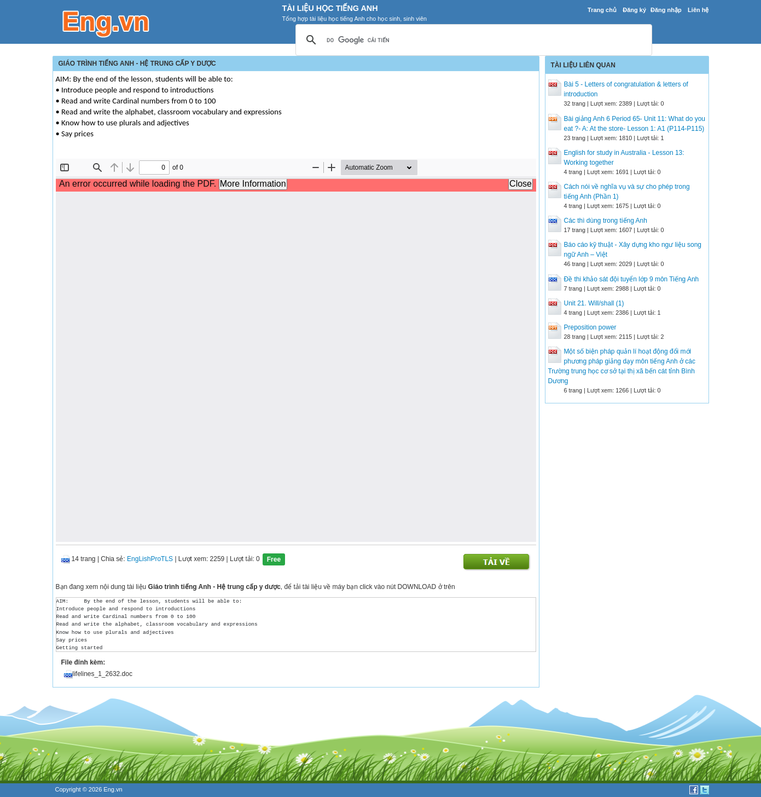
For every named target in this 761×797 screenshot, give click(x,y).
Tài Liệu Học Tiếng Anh (330, 8)
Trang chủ (602, 10)
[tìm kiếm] (472, 40)
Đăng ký (634, 10)
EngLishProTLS (150, 559)
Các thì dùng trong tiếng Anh (605, 220)
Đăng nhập (666, 10)
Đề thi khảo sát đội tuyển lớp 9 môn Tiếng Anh (631, 279)
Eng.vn (112, 789)
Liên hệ (698, 10)
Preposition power (590, 327)
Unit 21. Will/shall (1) (594, 303)
